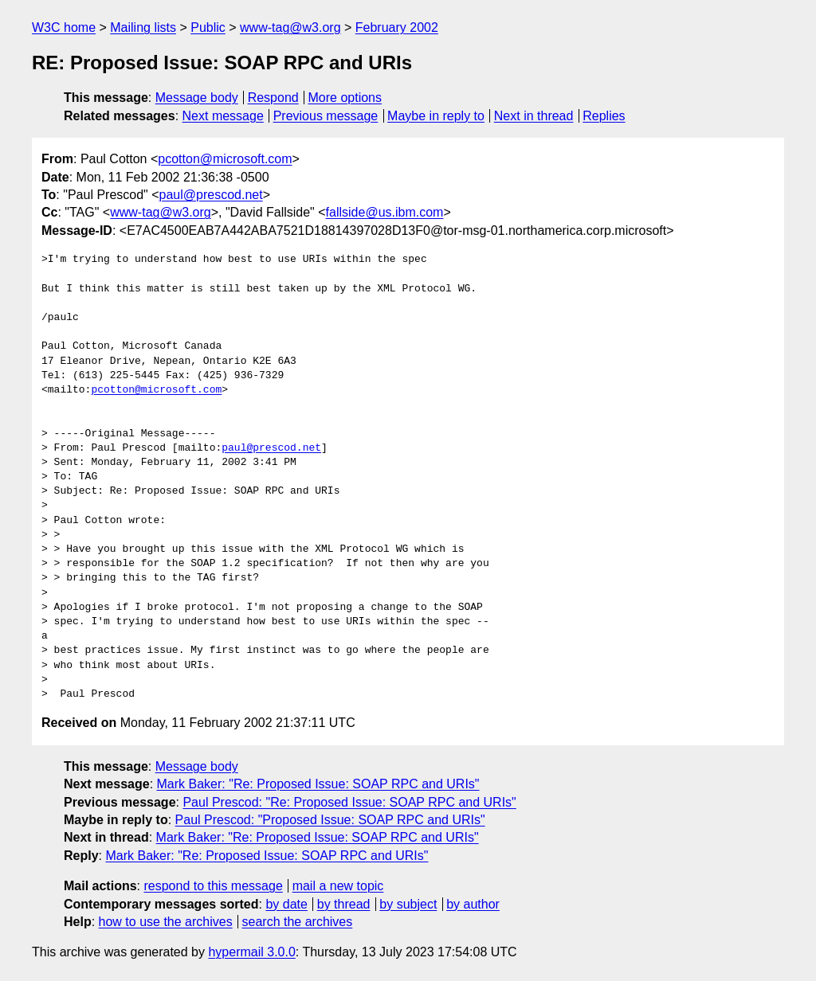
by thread (344, 904)
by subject (408, 904)
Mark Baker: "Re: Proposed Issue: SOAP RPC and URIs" (318, 784)
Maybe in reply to (435, 116)
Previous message (326, 116)
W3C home (64, 27)
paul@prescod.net (211, 194)
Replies (604, 116)
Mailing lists (143, 27)
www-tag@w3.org (290, 27)
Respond (273, 97)
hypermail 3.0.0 (251, 952)
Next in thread (534, 116)
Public (208, 27)
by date (286, 904)
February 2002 (396, 27)
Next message (223, 116)
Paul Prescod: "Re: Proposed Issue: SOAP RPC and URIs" (349, 802)
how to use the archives (166, 921)
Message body (196, 97)
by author (473, 904)
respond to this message (212, 886)
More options (345, 97)
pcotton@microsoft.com (225, 159)
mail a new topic (338, 886)
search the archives (297, 921)
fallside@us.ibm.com (385, 212)
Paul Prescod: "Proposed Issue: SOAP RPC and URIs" (330, 820)
